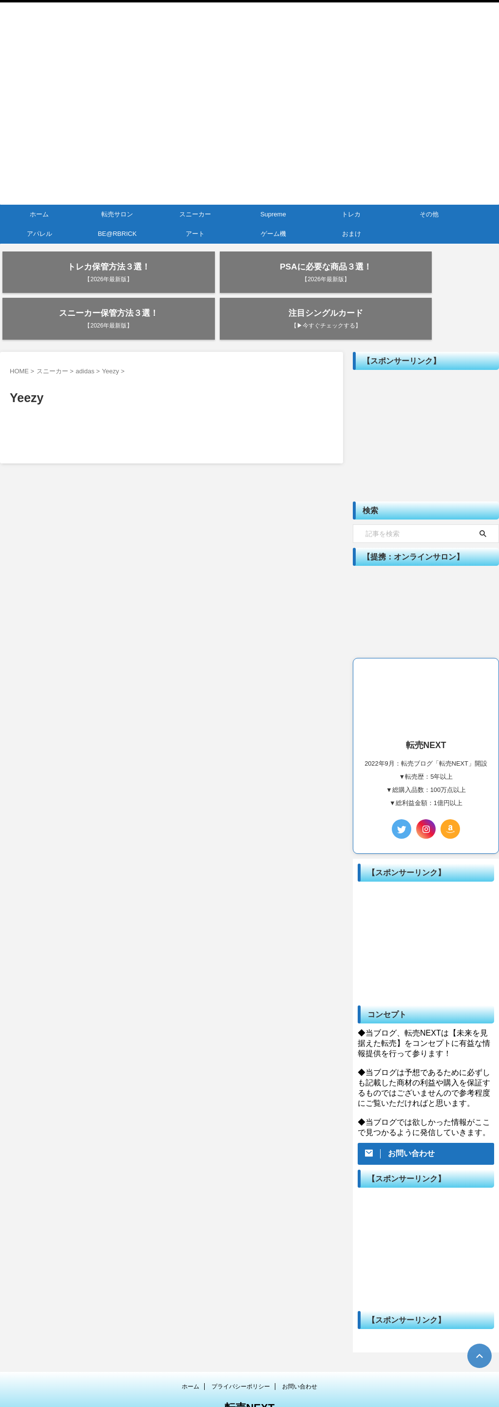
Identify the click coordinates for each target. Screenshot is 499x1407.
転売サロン (117, 214)
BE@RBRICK (117, 233)
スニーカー (195, 214)
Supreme (273, 214)
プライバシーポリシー (240, 1354)
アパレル (39, 233)
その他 (429, 214)
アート (195, 233)
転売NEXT (250, 1375)
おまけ (351, 233)
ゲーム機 (273, 233)
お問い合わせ (299, 1354)
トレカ (351, 214)
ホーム (39, 214)
